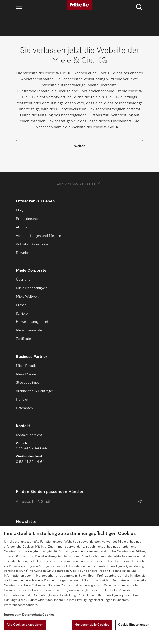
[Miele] (79, 5)
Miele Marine (26, 374)
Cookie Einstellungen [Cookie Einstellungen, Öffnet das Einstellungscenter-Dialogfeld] (133, 624)
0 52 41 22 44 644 (31, 448)
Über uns (23, 279)
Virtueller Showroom (32, 244)
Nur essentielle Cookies (91, 624)
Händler (22, 399)
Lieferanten (24, 408)
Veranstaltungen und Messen (38, 236)
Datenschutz (32, 614)
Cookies (48, 614)
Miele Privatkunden (30, 366)
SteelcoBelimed (28, 382)
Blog (19, 210)
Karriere (22, 313)
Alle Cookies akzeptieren (25, 624)
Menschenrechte (29, 330)
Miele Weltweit (27, 296)
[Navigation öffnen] (19, 7)
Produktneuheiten (29, 219)
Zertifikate (23, 339)
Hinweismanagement (32, 322)
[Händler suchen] (140, 502)
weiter (79, 146)
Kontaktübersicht (29, 435)
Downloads (24, 252)
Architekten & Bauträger (34, 391)
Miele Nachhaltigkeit (31, 288)
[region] (79, 580)
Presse (21, 305)
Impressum (12, 614)
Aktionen (22, 227)
